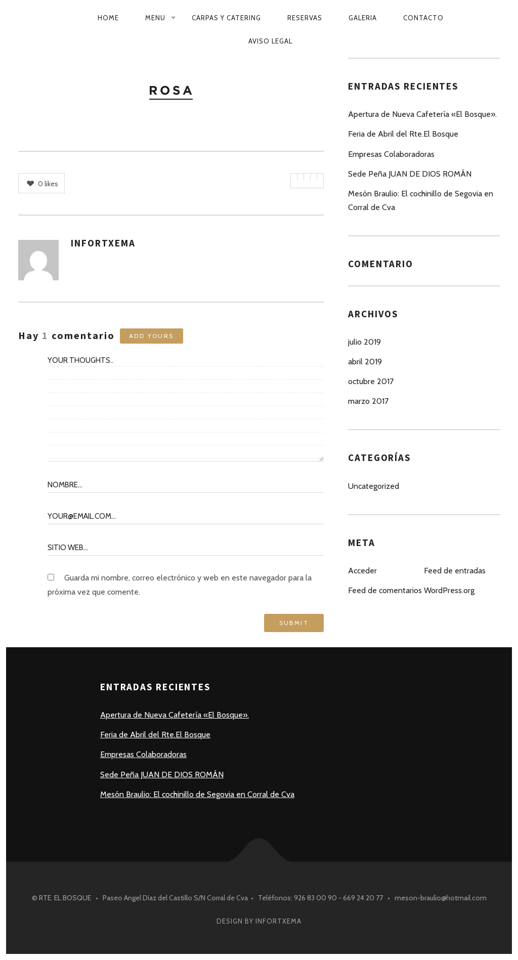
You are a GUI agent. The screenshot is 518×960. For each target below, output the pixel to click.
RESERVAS (304, 18)
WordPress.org (449, 590)
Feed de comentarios (385, 590)
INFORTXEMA (103, 243)
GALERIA (363, 18)
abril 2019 (365, 361)
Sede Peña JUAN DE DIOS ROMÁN (409, 174)
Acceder (362, 570)
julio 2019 (364, 342)
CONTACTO (423, 18)
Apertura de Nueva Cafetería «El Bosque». (422, 114)
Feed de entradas (455, 570)
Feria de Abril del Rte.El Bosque (403, 134)
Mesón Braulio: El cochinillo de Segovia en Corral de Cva (420, 200)
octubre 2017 (371, 381)
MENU (155, 18)
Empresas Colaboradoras (391, 154)
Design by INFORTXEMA (259, 921)
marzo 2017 (368, 401)
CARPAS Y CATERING (226, 18)
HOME (108, 18)
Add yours (151, 336)
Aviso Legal (270, 41)
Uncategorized (373, 486)
